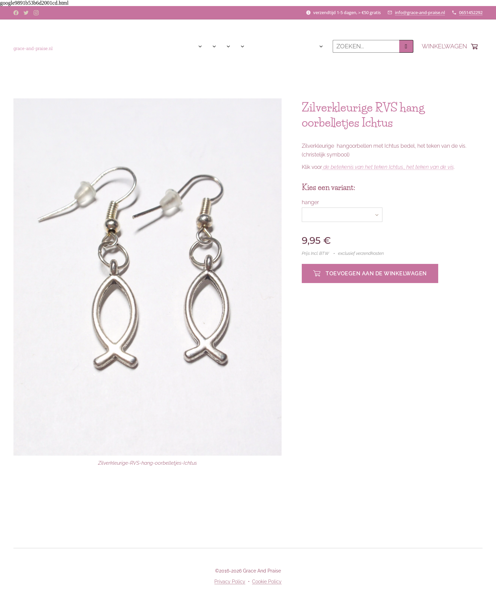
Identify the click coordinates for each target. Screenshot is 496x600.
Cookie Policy (267, 581)
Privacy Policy (229, 581)
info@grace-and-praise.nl (420, 12)
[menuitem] (77, 46)
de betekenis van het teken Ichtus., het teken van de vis (388, 167)
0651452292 (471, 12)
